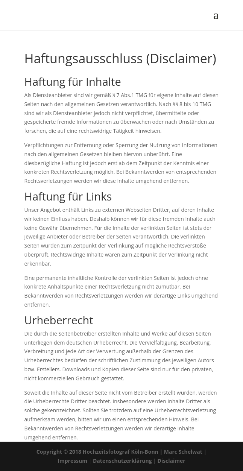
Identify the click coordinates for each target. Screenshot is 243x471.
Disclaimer (171, 460)
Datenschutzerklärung (122, 460)
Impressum (72, 460)
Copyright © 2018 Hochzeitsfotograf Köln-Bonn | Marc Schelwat (119, 451)
